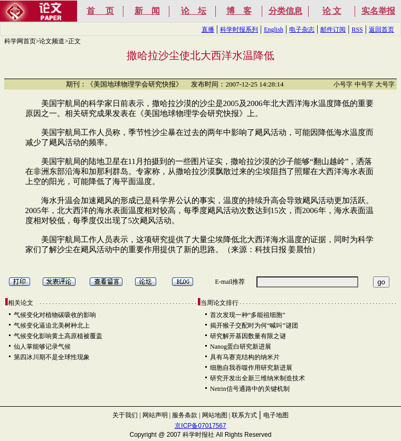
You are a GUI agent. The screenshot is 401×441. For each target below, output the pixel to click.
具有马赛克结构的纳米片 (245, 357)
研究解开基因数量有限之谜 (248, 336)
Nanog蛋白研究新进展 (240, 346)
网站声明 (155, 415)
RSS (356, 29)
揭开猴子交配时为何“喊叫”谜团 (254, 325)
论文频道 (51, 41)
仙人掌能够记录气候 (42, 346)
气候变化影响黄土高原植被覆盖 (58, 336)
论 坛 (193, 10)
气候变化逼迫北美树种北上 (52, 325)
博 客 (239, 10)
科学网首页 (20, 41)
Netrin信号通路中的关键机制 (250, 388)
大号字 (385, 84)
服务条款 (184, 415)
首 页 (100, 10)
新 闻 (147, 10)
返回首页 (381, 29)
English (273, 29)
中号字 (364, 84)
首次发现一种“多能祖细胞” (247, 315)
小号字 (342, 84)
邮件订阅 (333, 29)
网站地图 (214, 415)
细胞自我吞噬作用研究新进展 (251, 367)
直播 (208, 29)
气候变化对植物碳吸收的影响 (55, 315)
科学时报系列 (239, 29)
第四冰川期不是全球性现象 (52, 357)
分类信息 (285, 10)
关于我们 (125, 415)
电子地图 (276, 415)
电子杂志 (301, 29)
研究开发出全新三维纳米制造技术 (257, 378)
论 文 (331, 10)
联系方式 (244, 415)
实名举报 (378, 10)
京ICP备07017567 (200, 425)
